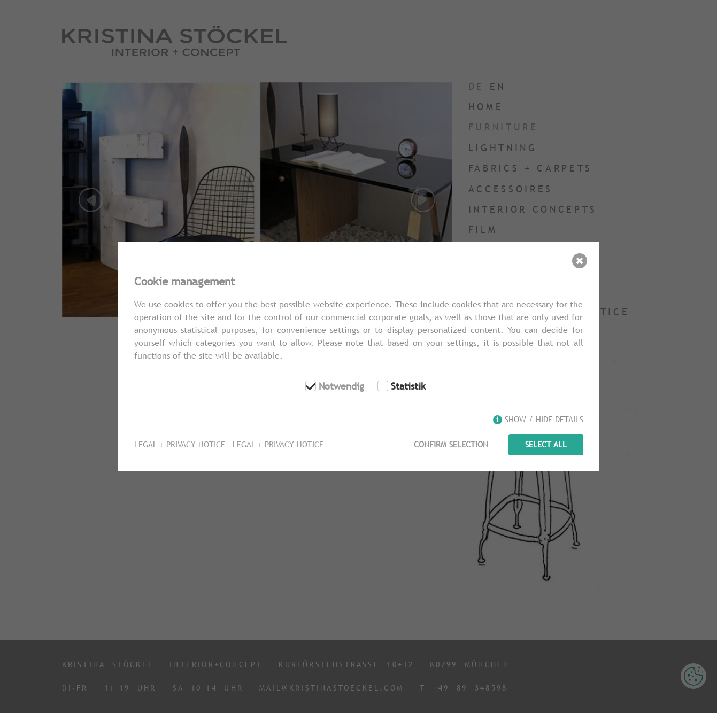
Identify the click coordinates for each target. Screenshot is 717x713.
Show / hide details (544, 419)
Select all (546, 444)
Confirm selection (450, 444)
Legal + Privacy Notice (179, 444)
